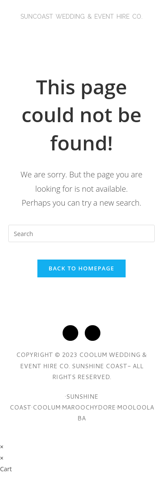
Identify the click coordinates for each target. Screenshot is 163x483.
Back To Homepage (81, 268)
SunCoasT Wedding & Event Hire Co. (81, 16)
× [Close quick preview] (1, 447)
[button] (81, 33)
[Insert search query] (81, 233)
